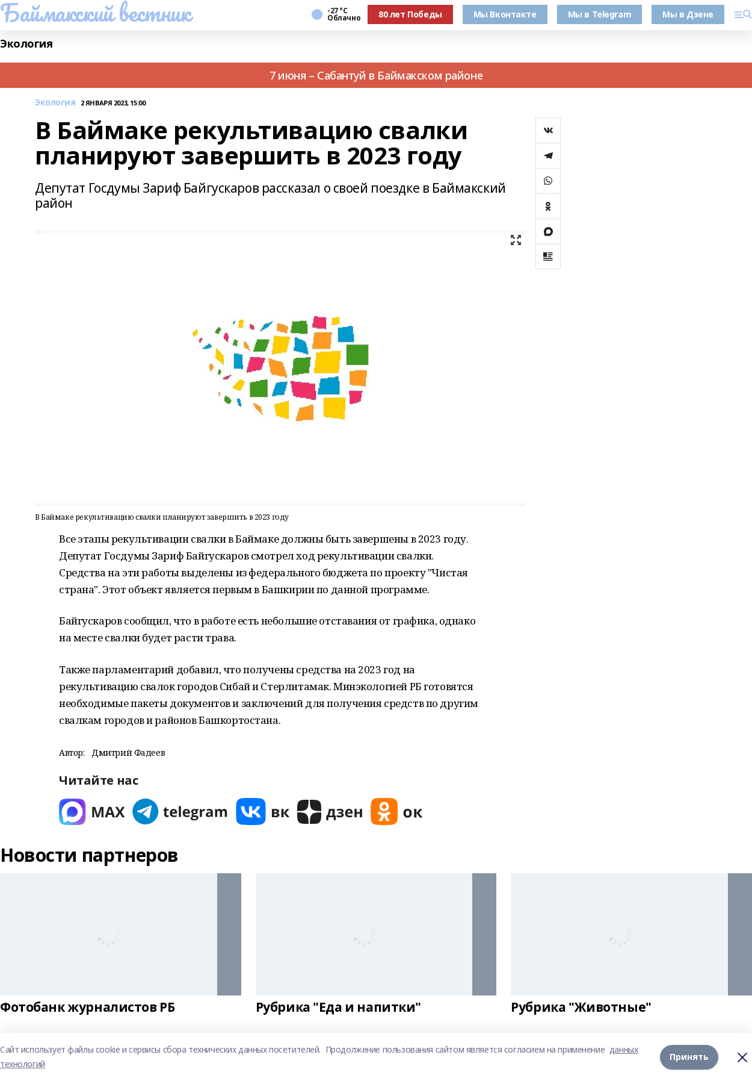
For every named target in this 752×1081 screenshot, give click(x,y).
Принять (689, 1056)
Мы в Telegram (600, 14)
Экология (26, 43)
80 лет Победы (410, 14)
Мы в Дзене (687, 14)
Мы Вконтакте (505, 14)
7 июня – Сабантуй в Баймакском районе (376, 75)
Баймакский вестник (95, 12)
